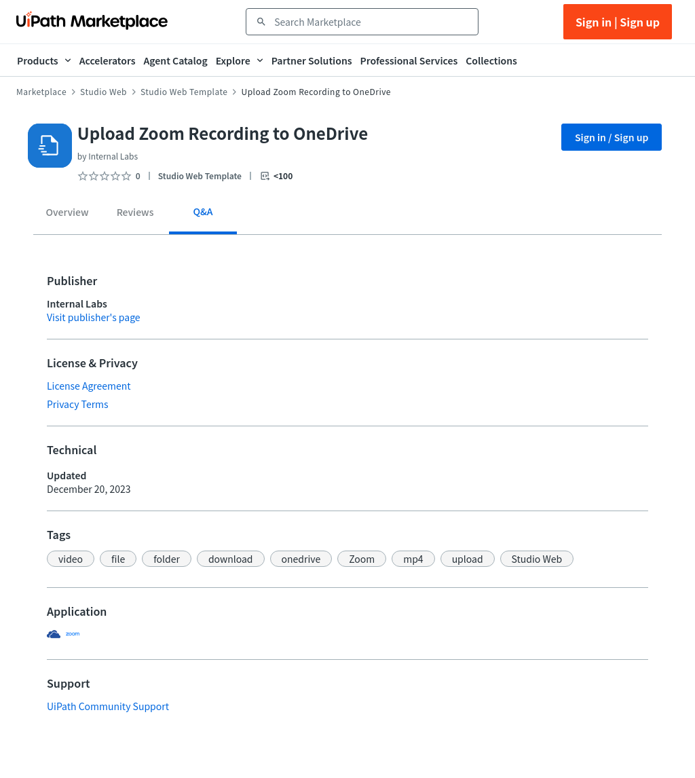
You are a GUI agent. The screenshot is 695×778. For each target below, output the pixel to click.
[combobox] (371, 22)
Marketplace (41, 91)
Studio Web (103, 91)
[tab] (67, 214)
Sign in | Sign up (618, 22)
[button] (70, 559)
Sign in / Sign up (612, 137)
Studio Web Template (183, 91)
